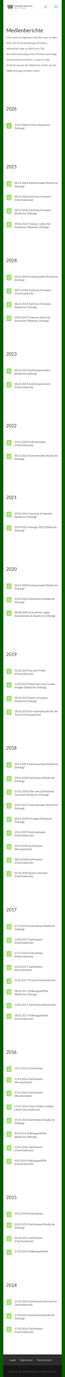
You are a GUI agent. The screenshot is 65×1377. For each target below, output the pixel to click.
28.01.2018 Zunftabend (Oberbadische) (28, 861)
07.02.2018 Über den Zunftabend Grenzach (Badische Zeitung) (34, 793)
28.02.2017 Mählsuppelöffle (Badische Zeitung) (31, 992)
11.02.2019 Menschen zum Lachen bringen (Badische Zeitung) (34, 685)
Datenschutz (44, 1359)
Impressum (26, 1359)
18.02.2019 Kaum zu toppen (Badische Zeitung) (31, 699)
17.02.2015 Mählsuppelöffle (31, 1251)
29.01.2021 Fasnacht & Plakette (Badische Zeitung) (33, 515)
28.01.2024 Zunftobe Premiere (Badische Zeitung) (32, 211)
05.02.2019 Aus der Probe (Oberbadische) (29, 672)
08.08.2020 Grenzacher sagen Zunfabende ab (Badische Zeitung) (34, 614)
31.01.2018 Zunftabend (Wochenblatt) (28, 847)
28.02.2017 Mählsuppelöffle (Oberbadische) (31, 1017)
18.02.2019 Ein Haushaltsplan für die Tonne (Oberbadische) (36, 713)
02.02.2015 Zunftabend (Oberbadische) (28, 1239)
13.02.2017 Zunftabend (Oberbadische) (28, 941)
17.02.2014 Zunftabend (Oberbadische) (28, 1330)
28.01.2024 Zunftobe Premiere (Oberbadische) (32, 198)
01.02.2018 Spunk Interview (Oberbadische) (30, 874)
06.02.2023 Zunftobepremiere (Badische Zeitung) (32, 371)
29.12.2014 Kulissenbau (28, 1213)
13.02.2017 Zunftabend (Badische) (35, 1004)
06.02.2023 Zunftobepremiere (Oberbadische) (32, 385)
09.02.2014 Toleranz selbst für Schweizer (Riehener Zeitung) (32, 319)
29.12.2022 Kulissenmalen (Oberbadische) (29, 443)
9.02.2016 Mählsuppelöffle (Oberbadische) (30, 1162)
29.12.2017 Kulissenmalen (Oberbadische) (29, 833)
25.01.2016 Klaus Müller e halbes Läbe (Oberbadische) (34, 1107)
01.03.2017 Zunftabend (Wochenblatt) (28, 968)
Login (13, 1359)
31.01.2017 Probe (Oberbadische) (34, 980)
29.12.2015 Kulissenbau (28, 1068)
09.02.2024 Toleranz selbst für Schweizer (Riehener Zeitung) (32, 225)
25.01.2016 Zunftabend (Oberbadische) (28, 1148)
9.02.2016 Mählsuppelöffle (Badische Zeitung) (30, 1135)
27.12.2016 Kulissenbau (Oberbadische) (28, 954)
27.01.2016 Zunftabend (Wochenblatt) (28, 1080)
